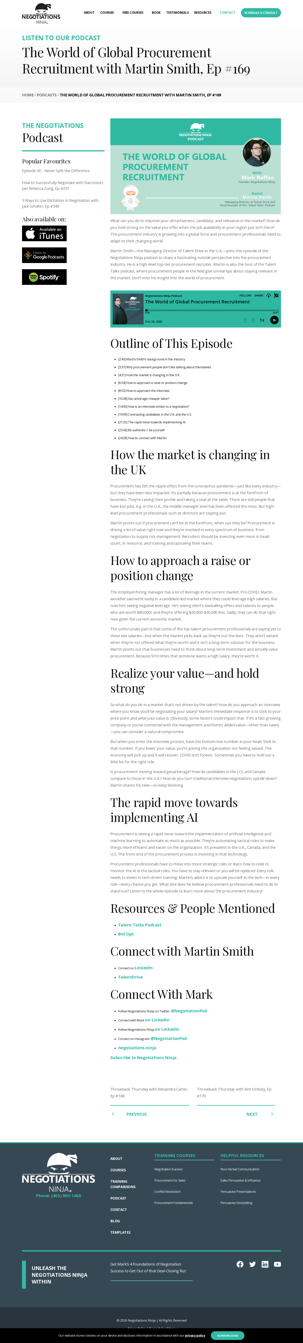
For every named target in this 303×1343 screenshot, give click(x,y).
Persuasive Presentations (238, 1191)
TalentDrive (130, 977)
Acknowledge (227, 1335)
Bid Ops (126, 934)
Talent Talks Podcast (140, 925)
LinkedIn (144, 967)
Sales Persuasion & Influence (240, 1180)
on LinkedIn (157, 1020)
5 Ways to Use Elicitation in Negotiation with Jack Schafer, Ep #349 (60, 203)
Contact (227, 12)
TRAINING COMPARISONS (122, 1184)
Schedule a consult (261, 13)
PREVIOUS (128, 1114)
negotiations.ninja (137, 1047)
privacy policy (195, 1335)
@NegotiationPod (189, 1011)
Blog (115, 1221)
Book (156, 12)
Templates (120, 1232)
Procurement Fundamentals (173, 1203)
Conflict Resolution (167, 1191)
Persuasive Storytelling (236, 1203)
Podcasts (47, 95)
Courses (107, 12)
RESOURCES (202, 12)
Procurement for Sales (170, 1180)
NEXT (260, 1114)
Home (28, 95)
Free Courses (133, 12)
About (89, 12)
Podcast (118, 1198)
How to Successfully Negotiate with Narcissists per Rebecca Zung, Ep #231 (62, 185)
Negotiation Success (168, 1169)
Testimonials (177, 12)
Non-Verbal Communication (239, 1169)
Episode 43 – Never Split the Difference (55, 170)
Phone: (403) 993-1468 (58, 1195)
